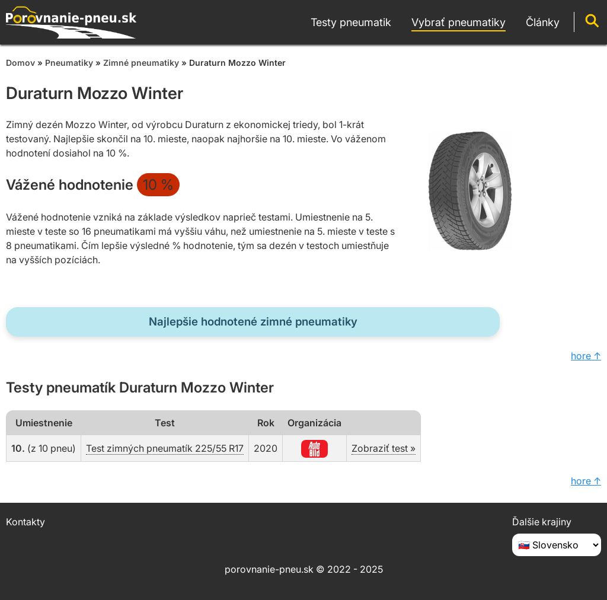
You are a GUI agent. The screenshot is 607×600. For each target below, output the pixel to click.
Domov (20, 63)
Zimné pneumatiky (141, 63)
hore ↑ (586, 356)
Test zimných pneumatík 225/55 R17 (165, 448)
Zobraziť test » (384, 448)
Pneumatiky (69, 63)
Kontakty (25, 522)
